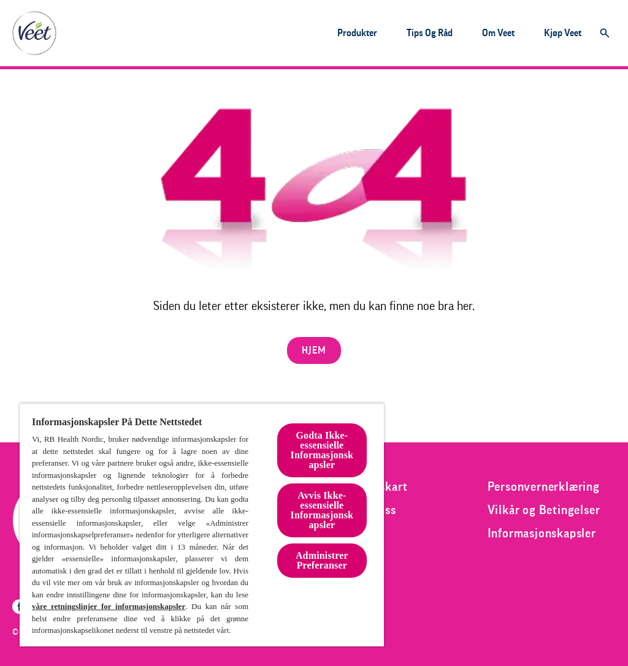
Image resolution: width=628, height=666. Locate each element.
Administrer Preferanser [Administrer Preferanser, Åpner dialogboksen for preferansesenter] (322, 560)
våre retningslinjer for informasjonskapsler (108, 606)
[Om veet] (498, 33)
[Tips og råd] (430, 33)
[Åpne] (605, 33)
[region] (202, 524)
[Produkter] (357, 33)
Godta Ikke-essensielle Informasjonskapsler (322, 450)
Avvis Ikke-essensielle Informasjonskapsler (322, 510)
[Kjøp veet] (562, 33)
